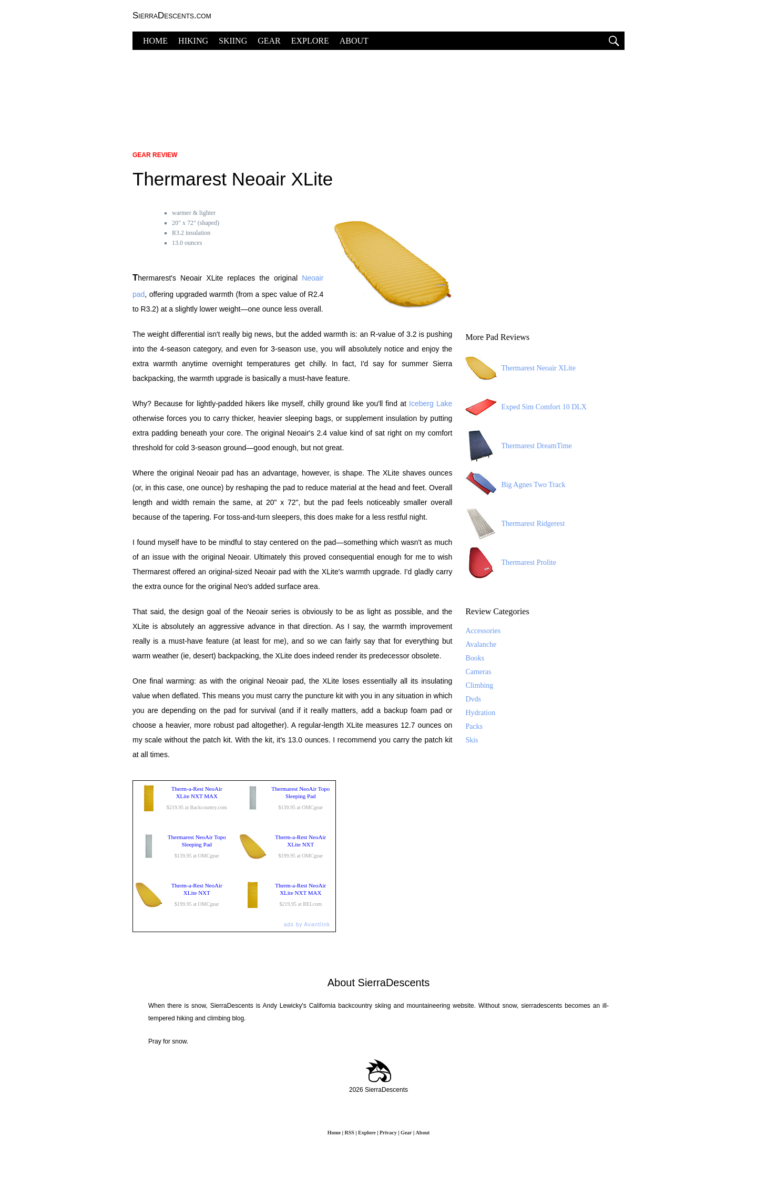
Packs (474, 726)
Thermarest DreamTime (518, 446)
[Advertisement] (378, 94)
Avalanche (480, 644)
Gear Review (154, 155)
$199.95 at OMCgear (286, 846)
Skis (471, 740)
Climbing (479, 685)
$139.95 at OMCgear (286, 798)
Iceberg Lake (430, 403)
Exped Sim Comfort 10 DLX (526, 407)
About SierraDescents (379, 982)
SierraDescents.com (171, 15)
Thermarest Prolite (510, 562)
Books (474, 658)
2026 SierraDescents (378, 1089)
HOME (155, 40)
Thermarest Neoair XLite (520, 368)
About (423, 1132)
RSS (349, 1132)
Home (334, 1132)
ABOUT (354, 40)
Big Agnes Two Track (515, 485)
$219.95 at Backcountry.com (182, 798)
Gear (406, 1132)
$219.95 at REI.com (286, 895)
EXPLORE (310, 40)
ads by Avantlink (307, 924)
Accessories (482, 631)
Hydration (480, 713)
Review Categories (497, 611)
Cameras (478, 672)
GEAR (269, 40)
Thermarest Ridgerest (515, 524)
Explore (367, 1132)
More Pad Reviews (497, 337)
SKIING (233, 40)
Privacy (388, 1132)
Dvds (473, 699)
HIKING (193, 40)
